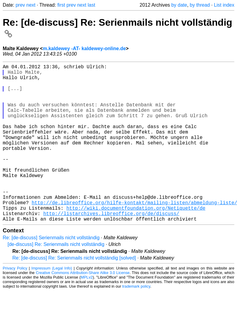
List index (224, 5)
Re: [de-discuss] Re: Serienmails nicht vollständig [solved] (74, 292)
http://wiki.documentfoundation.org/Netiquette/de (135, 240)
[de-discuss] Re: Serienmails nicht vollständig (56, 279)
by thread (200, 5)
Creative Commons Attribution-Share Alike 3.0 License (83, 307)
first (61, 5)
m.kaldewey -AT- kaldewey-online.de (84, 48)
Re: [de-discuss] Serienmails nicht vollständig (51, 272)
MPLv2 (87, 312)
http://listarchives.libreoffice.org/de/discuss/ (111, 247)
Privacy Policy (15, 303)
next (30, 5)
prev (20, 5)
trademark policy (136, 321)
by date (179, 5)
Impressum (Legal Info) (51, 303)
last (91, 5)
